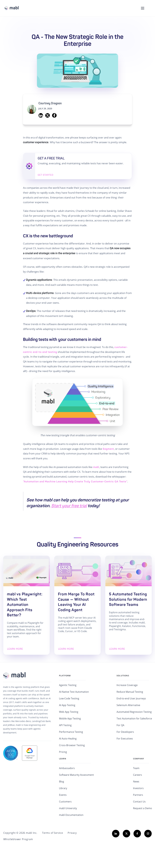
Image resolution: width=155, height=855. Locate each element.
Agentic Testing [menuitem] (67, 685)
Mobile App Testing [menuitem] (70, 719)
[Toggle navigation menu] (143, 8)
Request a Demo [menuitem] (142, 809)
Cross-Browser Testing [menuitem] (72, 745)
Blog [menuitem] (61, 782)
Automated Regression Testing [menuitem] (134, 712)
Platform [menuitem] (65, 676)
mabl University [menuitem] (68, 809)
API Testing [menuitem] (65, 725)
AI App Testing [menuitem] (67, 705)
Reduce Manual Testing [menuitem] (130, 692)
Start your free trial (69, 505)
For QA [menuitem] (120, 725)
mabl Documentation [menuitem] (71, 815)
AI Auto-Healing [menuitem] (68, 739)
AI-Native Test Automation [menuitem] (74, 692)
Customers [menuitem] (65, 802)
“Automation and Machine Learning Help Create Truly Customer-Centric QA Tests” (75, 481)
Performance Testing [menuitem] (71, 732)
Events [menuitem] (63, 795)
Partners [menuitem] (138, 795)
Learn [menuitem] (62, 759)
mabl (96, 467)
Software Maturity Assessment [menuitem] (76, 775)
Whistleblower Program (18, 839)
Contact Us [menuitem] (139, 802)
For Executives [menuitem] (125, 739)
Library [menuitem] (63, 788)
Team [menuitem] (136, 768)
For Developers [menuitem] (125, 732)
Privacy (71, 833)
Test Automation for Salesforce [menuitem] (134, 719)
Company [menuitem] (138, 759)
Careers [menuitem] (137, 775)
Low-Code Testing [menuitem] (69, 699)
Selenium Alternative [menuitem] (128, 705)
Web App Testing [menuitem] (68, 712)
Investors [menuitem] (138, 788)
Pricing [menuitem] (63, 752)
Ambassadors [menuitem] (67, 768)
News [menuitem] (136, 782)
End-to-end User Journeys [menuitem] (131, 699)
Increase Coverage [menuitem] (127, 685)
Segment (108, 448)
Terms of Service (51, 833)
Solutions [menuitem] (123, 676)
